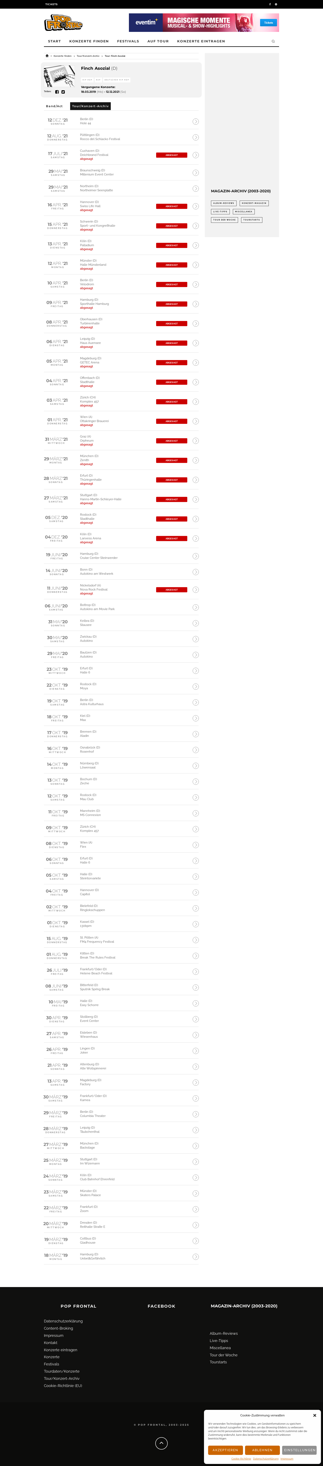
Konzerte (52, 1357)
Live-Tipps (219, 1340)
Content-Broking (58, 1328)
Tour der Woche (224, 1355)
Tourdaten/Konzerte (62, 1371)
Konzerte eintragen (201, 41)
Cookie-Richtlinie (241, 1458)
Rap (98, 80)
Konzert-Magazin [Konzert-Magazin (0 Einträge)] (254, 203)
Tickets (51, 4)
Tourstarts (218, 1362)
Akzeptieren (225, 1450)
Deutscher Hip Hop (117, 80)
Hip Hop (87, 80)
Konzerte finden (89, 41)
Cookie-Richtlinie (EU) (63, 1386)
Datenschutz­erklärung (265, 1458)
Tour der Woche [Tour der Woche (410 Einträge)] (224, 220)
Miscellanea (220, 1348)
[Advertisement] (242, 121)
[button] (315, 1415)
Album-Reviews (224, 1333)
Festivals (128, 41)
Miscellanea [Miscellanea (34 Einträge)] (243, 212)
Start (54, 41)
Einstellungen (300, 1450)
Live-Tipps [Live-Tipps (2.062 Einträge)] (220, 212)
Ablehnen (262, 1450)
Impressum (287, 1458)
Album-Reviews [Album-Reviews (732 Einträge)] (223, 203)
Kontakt (50, 1343)
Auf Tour (158, 41)
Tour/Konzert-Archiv (62, 1378)
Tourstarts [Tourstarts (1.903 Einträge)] (251, 220)
